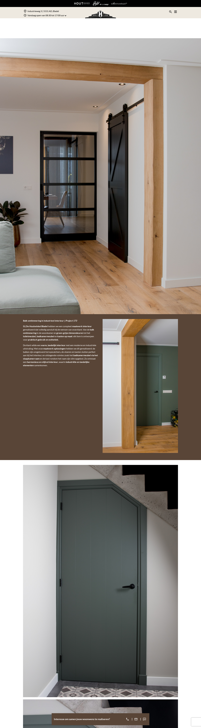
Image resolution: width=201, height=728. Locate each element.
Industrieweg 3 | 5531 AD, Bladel (43, 11)
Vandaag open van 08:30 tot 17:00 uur (46, 15)
